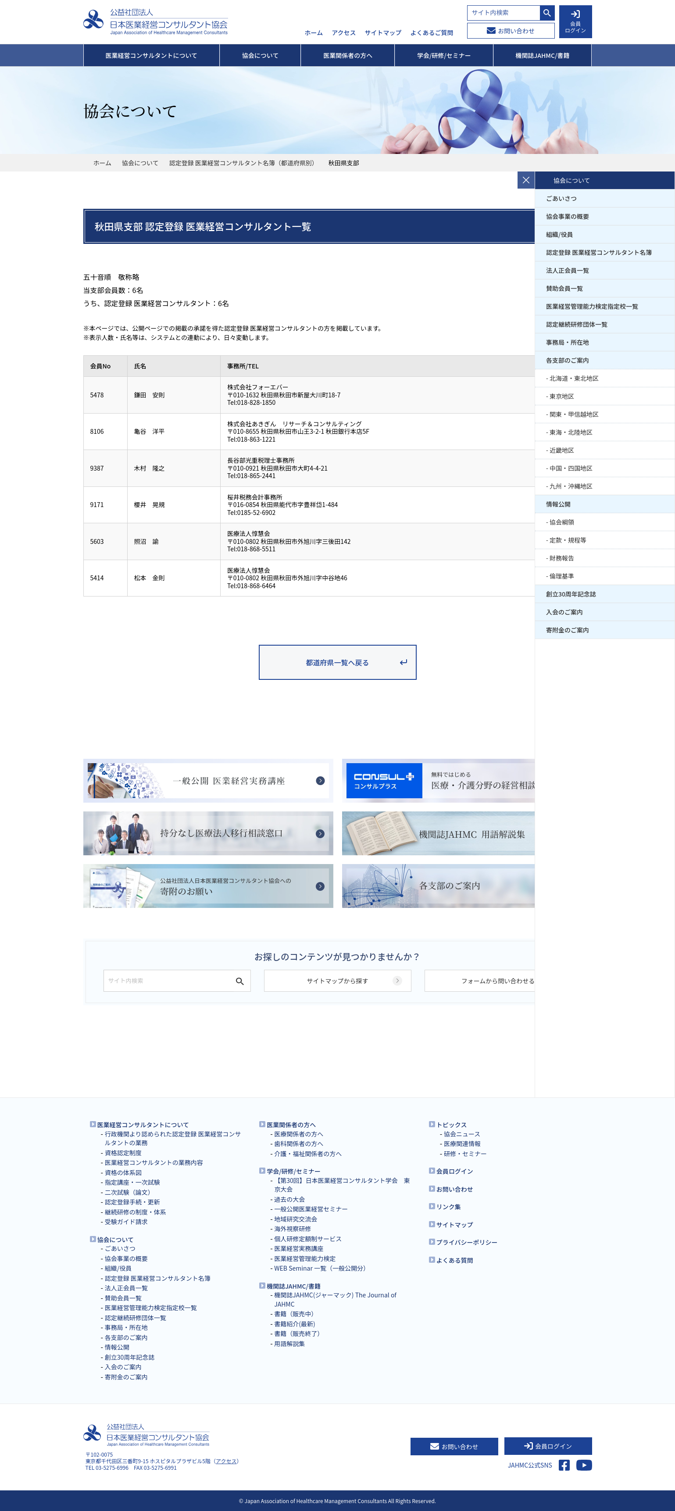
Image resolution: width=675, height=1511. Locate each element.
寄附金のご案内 (567, 629)
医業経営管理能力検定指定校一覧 (592, 306)
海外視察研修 (292, 1228)
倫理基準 (562, 576)
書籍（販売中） (295, 1313)
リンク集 (448, 1206)
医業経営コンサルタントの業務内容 (154, 1162)
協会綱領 (562, 522)
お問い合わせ (511, 30)
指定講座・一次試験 (132, 1182)
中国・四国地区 (571, 468)
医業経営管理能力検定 (305, 1258)
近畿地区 (562, 450)
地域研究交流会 (295, 1219)
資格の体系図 (123, 1172)
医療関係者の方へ (298, 1133)
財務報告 (562, 558)
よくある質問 (454, 1260)
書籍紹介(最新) (294, 1323)
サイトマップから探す (337, 980)
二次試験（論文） (129, 1192)
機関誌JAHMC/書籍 (294, 1286)
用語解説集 (289, 1343)
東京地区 (562, 396)
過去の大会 (289, 1199)
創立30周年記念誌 (571, 593)
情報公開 (558, 504)
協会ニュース (462, 1133)
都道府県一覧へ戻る (337, 662)
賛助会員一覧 (564, 288)
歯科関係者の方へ (298, 1143)
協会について (140, 163)
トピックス (451, 1124)
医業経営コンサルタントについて (143, 1124)
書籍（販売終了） (298, 1333)
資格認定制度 (123, 1152)
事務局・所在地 (567, 342)
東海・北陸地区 (571, 432)
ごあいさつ (561, 198)
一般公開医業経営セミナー (311, 1208)
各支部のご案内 (567, 360)
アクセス (344, 33)
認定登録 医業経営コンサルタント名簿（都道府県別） (243, 163)
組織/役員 (559, 234)
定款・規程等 (568, 540)
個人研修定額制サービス (308, 1238)
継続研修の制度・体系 (135, 1211)
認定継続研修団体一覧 (576, 324)
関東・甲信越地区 (574, 414)
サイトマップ (383, 33)
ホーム (314, 33)
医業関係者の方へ (291, 1124)
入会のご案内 (564, 611)
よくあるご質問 (432, 33)
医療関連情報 (462, 1143)
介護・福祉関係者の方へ (308, 1153)
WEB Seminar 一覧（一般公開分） (321, 1268)
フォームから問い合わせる (498, 980)
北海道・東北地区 (574, 378)
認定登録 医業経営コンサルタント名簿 (599, 252)
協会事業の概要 (567, 216)
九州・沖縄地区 (571, 486)
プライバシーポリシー (467, 1242)
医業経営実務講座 (298, 1248)
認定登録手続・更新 (132, 1201)
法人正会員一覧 (567, 270)
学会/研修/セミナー (294, 1171)
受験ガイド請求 (126, 1221)
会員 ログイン (575, 22)
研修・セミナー (465, 1153)
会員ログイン (454, 1171)
